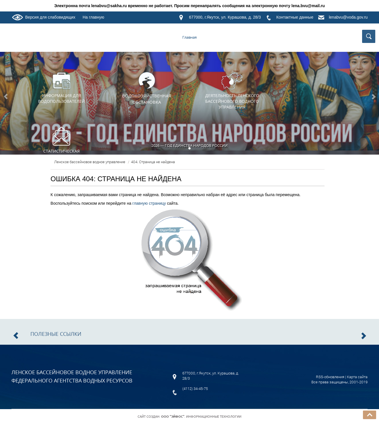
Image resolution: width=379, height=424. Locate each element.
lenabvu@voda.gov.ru (348, 17)
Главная (189, 37)
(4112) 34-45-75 (195, 388)
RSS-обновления (330, 376)
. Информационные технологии (201, 416)
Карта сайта (357, 376)
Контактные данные (294, 17)
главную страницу (149, 203)
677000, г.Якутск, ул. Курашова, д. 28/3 (225, 17)
